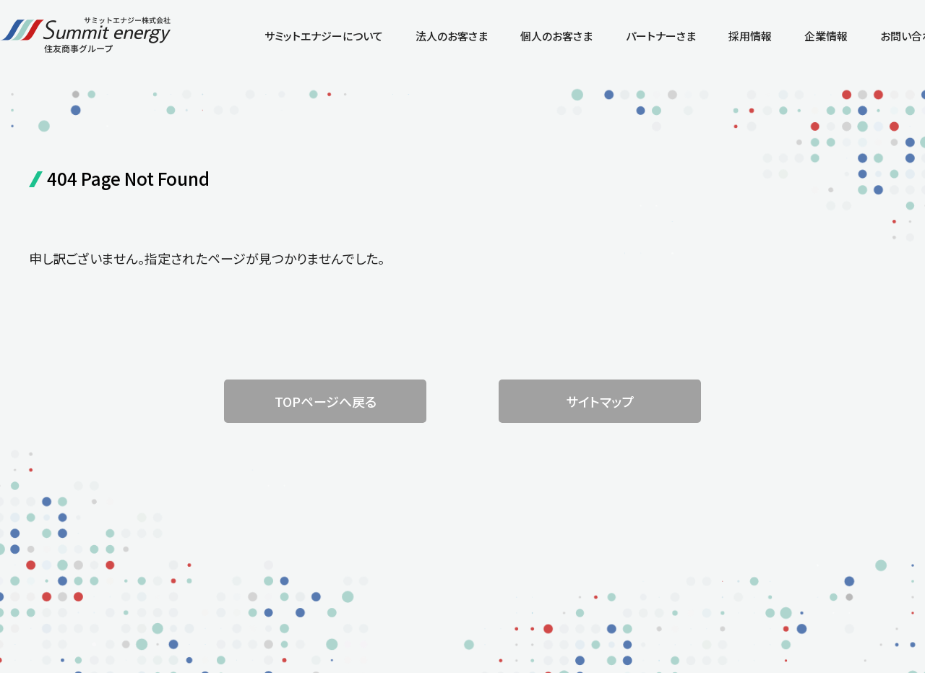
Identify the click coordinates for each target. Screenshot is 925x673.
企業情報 (826, 35)
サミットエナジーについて (323, 35)
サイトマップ (600, 401)
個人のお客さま (556, 35)
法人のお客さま (452, 35)
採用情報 (750, 35)
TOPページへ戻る (326, 401)
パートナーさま (661, 35)
